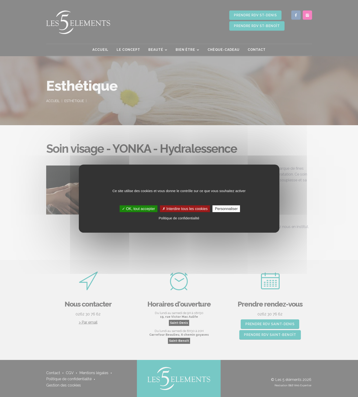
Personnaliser (226, 209)
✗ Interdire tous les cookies (185, 209)
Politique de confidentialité (179, 218)
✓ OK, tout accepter (138, 209)
